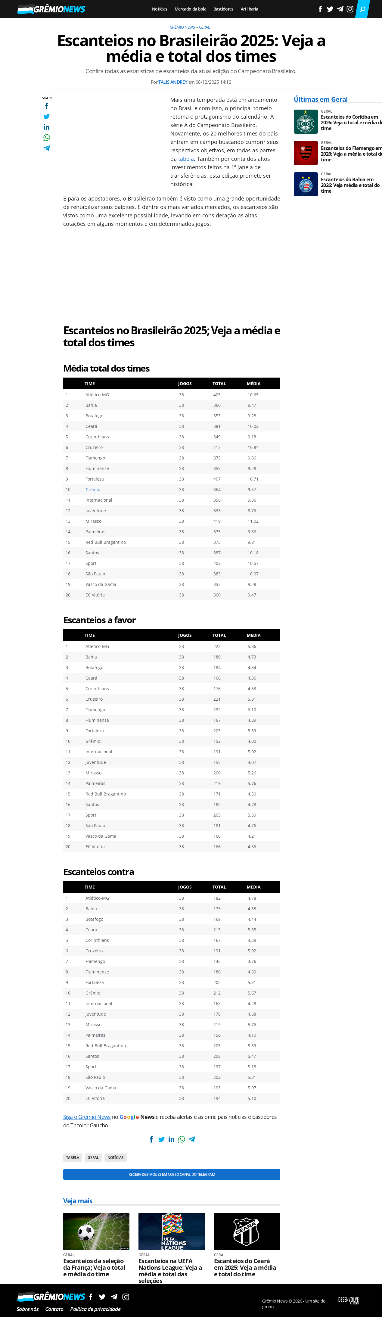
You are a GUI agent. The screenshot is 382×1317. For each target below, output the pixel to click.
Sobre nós (28, 1309)
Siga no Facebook (90, 1296)
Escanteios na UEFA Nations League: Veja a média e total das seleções (170, 1271)
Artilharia (249, 9)
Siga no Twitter (102, 1296)
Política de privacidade (95, 1309)
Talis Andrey (172, 82)
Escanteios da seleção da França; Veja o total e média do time (94, 1268)
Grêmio (92, 489)
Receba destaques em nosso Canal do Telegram (172, 1174)
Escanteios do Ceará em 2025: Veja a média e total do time (245, 1268)
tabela (186, 158)
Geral (204, 27)
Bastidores (223, 9)
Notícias (159, 9)
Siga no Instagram (125, 1296)
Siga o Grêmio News (87, 1116)
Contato (54, 1309)
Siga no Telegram (114, 1296)
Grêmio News (182, 27)
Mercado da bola (190, 9)
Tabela (72, 1157)
